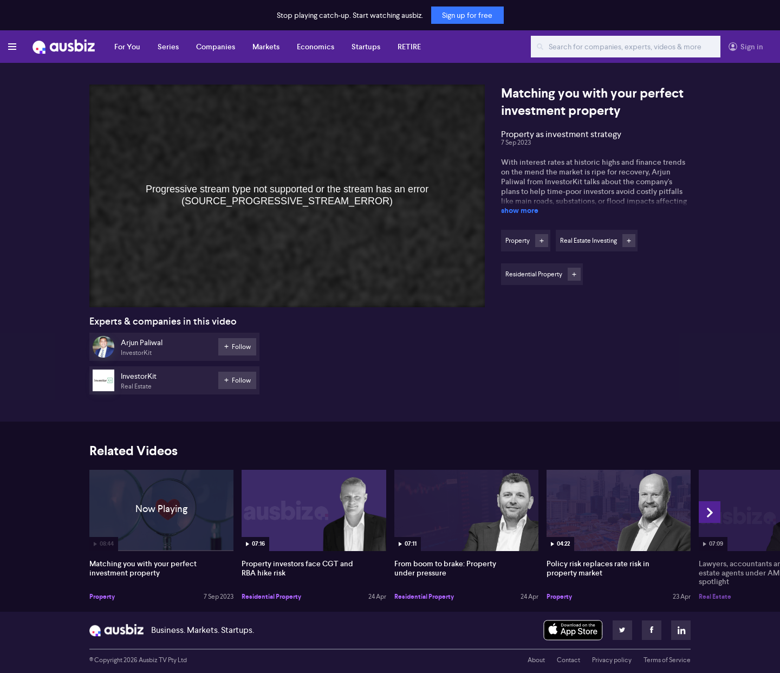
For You (127, 46)
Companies (215, 46)
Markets (266, 46)
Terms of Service (667, 660)
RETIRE (409, 46)
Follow (541, 240)
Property (102, 596)
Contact (568, 660)
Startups (366, 46)
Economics (315, 46)
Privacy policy (612, 660)
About (536, 660)
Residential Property (271, 596)
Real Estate (715, 596)
